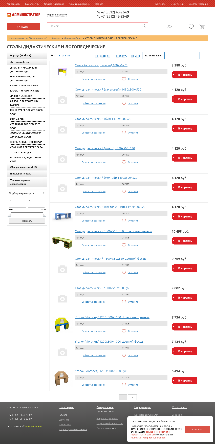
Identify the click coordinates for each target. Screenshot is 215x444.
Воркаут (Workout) (20, 55)
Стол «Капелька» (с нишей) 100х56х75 (101, 65)
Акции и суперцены (79, 3)
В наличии (64, 55)
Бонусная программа (107, 418)
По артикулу (120, 55)
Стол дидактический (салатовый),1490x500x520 (108, 89)
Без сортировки (153, 55)
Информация (142, 407)
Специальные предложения (105, 409)
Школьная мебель (20, 173)
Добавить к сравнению (93, 78)
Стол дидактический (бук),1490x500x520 (103, 119)
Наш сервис (66, 407)
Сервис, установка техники (73, 429)
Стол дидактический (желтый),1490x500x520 (106, 177)
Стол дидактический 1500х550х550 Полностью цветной (113, 231)
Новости (99, 3)
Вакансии (177, 414)
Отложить (133, 78)
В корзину (185, 75)
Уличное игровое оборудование (20, 182)
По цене (135, 55)
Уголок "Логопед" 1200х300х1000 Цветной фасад (109, 341)
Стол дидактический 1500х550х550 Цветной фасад (110, 258)
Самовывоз (65, 424)
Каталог (23, 27)
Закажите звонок (33, 426)
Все (53, 55)
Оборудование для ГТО (23, 167)
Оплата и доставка (54, 3)
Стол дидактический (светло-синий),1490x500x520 (110, 207)
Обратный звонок (57, 14)
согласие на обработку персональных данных (150, 433)
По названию (102, 55)
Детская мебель (19, 61)
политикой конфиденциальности (148, 437)
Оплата (63, 414)
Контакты (160, 3)
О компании (177, 3)
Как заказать (13, 3)
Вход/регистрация (198, 3)
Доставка (64, 419)
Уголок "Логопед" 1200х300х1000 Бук (100, 371)
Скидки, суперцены (106, 428)
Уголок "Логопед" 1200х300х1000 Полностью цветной (112, 317)
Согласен (197, 429)
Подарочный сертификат (110, 423)
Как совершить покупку (146, 414)
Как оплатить (32, 3)
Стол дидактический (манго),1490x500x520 (105, 148)
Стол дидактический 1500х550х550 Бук (102, 288)
